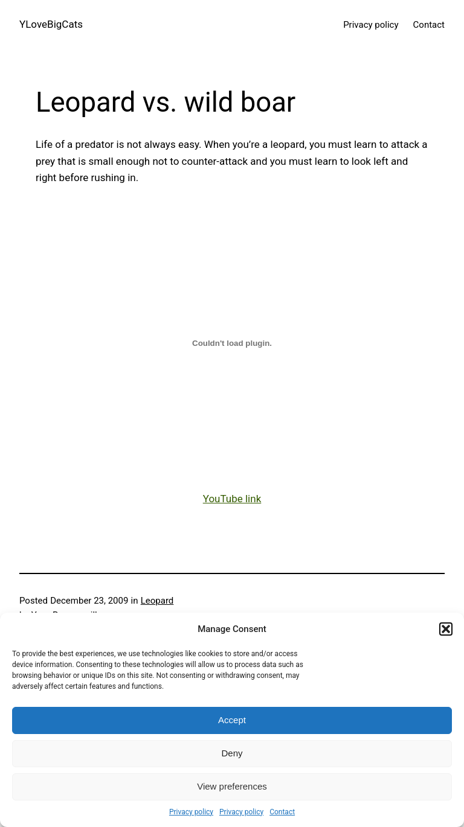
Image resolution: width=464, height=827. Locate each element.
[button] (446, 629)
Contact (282, 812)
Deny (231, 753)
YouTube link (232, 499)
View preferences (232, 786)
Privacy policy (191, 812)
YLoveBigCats (51, 24)
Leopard (157, 600)
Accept (232, 720)
